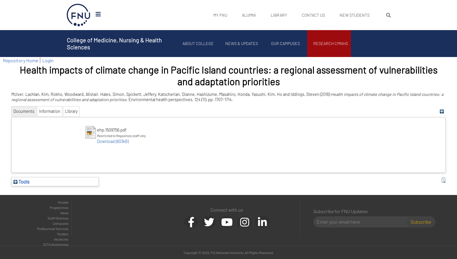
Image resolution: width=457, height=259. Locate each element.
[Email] (362, 221)
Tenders (62, 234)
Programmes (59, 208)
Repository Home (20, 60)
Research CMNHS (330, 43)
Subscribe (421, 222)
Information (49, 111)
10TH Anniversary (55, 244)
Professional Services (52, 229)
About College (198, 43)
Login (48, 60)
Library (279, 15)
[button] (443, 180)
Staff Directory (58, 218)
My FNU (220, 15)
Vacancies (61, 239)
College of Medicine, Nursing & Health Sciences (114, 44)
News (64, 213)
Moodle (63, 202)
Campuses (60, 223)
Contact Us (313, 15)
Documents (23, 111)
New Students (355, 15)
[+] (442, 111)
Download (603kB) (113, 141)
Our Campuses (285, 43)
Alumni (249, 15)
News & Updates (241, 43)
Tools (21, 181)
